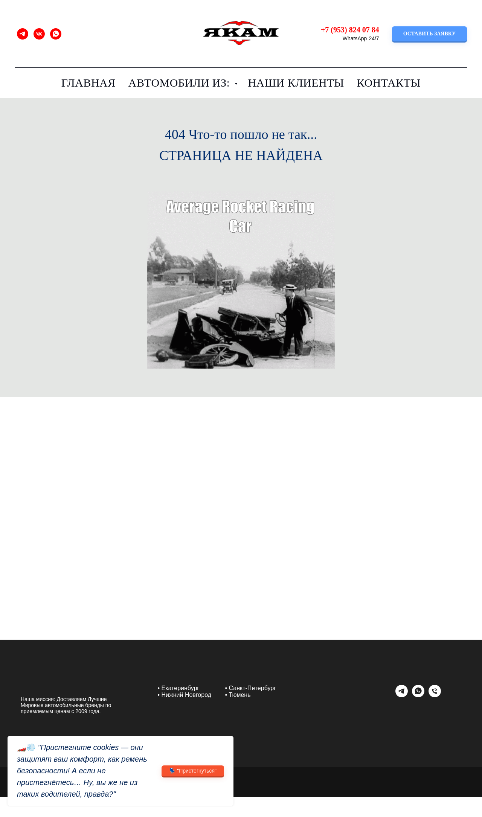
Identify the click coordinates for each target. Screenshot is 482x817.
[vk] (39, 34)
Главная (88, 82)
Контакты (389, 82)
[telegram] (22, 34)
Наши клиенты (296, 82)
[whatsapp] (55, 34)
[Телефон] (435, 695)
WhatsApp (355, 38)
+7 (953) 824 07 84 (350, 30)
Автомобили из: (180, 82)
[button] (429, 33)
